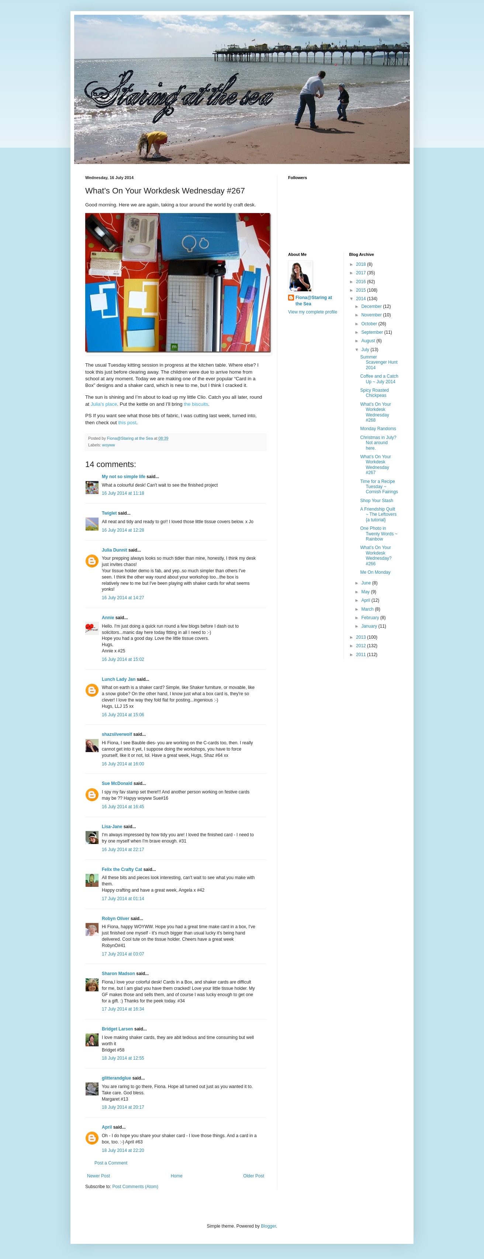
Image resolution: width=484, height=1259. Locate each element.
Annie (108, 617)
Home (177, 1176)
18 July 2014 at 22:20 (123, 1150)
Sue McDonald (117, 783)
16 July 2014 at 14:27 (123, 597)
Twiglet (109, 513)
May (366, 591)
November (372, 315)
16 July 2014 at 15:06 (123, 714)
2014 (361, 298)
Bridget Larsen (117, 1029)
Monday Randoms (378, 428)
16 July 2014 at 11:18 (123, 493)
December (372, 306)
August (368, 340)
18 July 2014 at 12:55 (123, 1058)
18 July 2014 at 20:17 (123, 1107)
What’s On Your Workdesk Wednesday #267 (375, 464)
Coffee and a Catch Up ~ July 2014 (379, 379)
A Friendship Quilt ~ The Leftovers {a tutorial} (378, 514)
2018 (361, 264)
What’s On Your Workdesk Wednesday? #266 (375, 555)
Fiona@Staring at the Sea (313, 300)
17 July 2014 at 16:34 (123, 1009)
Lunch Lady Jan (118, 679)
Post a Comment (110, 1163)
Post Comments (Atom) (135, 1186)
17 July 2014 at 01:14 (123, 898)
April (107, 1127)
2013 (361, 637)
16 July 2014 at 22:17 (123, 849)
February (370, 617)
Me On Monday (375, 572)
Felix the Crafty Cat (122, 869)
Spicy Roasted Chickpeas (374, 393)
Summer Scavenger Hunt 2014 (378, 362)
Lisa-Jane (112, 826)
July (365, 349)
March (368, 609)
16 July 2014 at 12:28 (123, 530)
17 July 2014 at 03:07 (123, 954)
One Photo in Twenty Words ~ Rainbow (378, 534)
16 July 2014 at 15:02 (123, 659)
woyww (108, 445)
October (369, 323)
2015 (361, 290)
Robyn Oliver (115, 918)
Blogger (268, 1226)
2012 (361, 645)
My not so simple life (123, 476)
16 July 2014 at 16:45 (123, 806)
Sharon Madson (118, 973)
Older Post (253, 1176)
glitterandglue (116, 1078)
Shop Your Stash (376, 500)
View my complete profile (312, 312)
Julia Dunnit (114, 550)
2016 (361, 281)
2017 (361, 272)
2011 (361, 654)
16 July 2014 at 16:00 (123, 763)
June (366, 583)
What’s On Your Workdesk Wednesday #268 (375, 412)
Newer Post (98, 1176)
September (372, 332)
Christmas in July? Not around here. (378, 443)
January (369, 626)
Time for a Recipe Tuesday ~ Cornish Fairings (379, 487)
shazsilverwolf (117, 734)
